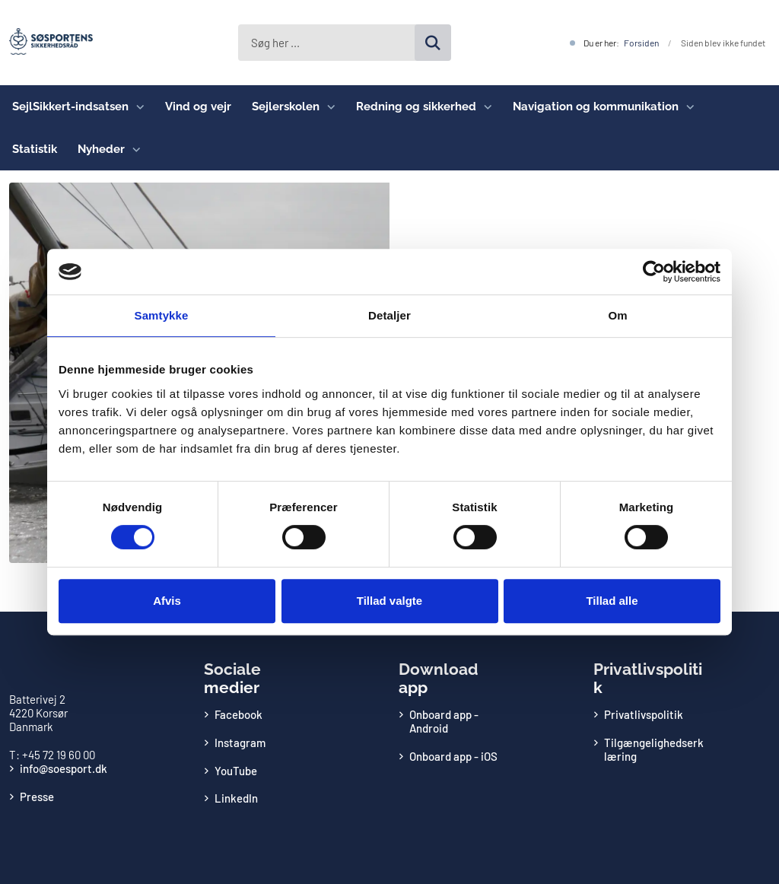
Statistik (34, 149)
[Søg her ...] (344, 42)
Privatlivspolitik (643, 714)
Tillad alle (612, 600)
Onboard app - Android (444, 721)
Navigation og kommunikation (596, 106)
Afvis (167, 600)
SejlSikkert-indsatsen (70, 106)
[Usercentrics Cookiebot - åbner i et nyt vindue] (653, 271)
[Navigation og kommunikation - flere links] (687, 106)
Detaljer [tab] (389, 315)
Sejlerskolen (286, 106)
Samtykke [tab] (162, 315)
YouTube (236, 770)
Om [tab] (617, 315)
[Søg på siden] (433, 42)
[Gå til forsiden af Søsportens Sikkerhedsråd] (46, 42)
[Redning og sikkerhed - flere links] (484, 106)
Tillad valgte (389, 600)
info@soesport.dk (63, 768)
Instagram (240, 742)
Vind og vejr (198, 106)
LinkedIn (236, 798)
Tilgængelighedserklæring (654, 749)
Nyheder (101, 149)
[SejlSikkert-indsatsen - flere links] (137, 106)
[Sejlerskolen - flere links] (327, 106)
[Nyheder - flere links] (133, 149)
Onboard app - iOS (453, 756)
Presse (37, 796)
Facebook (238, 714)
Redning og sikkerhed (416, 106)
